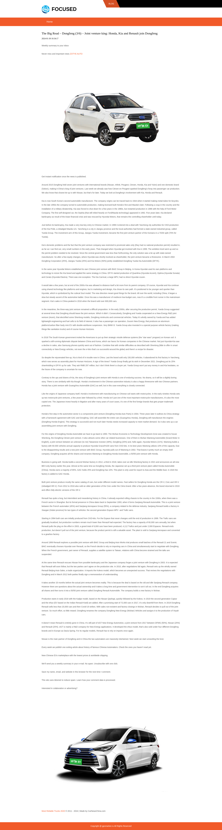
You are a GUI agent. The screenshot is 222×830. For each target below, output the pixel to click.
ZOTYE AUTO (76, 54)
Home (50, 22)
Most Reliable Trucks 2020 (53, 811)
